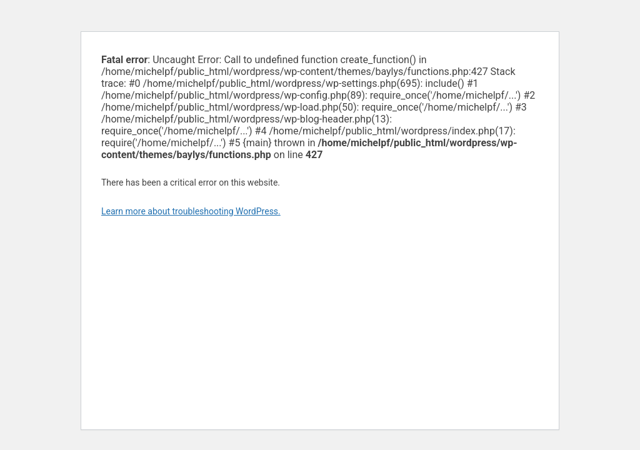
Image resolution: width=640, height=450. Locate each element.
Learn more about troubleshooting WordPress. (191, 211)
